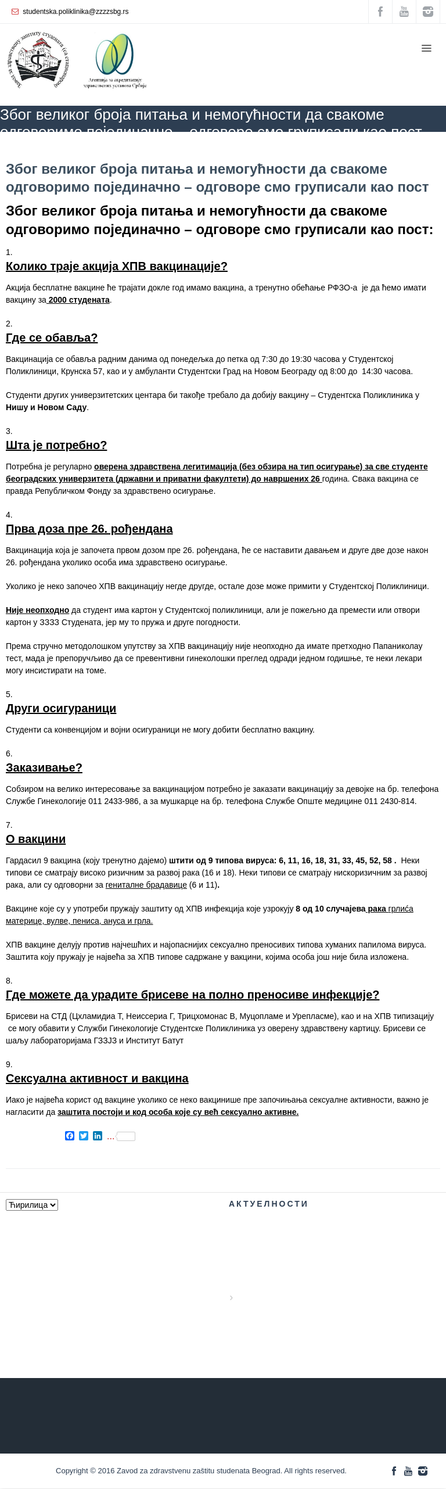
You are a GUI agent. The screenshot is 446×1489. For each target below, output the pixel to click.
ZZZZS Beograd (25, 149)
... (121, 1136)
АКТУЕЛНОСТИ (87, 149)
